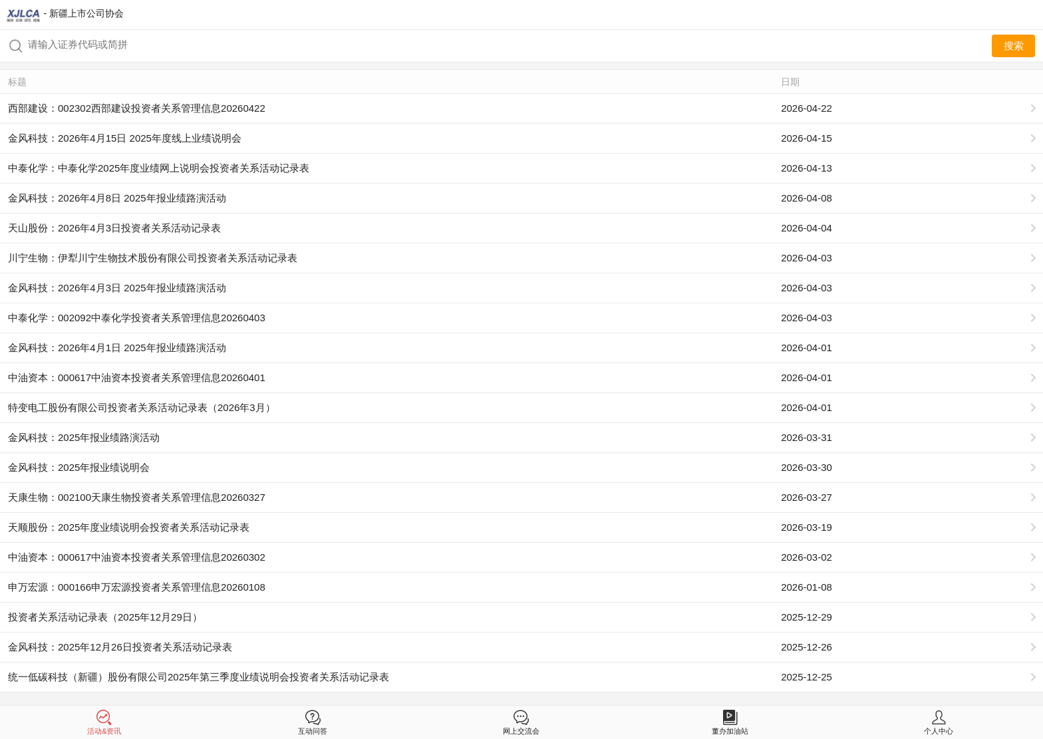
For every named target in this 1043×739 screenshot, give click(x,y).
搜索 (1014, 45)
